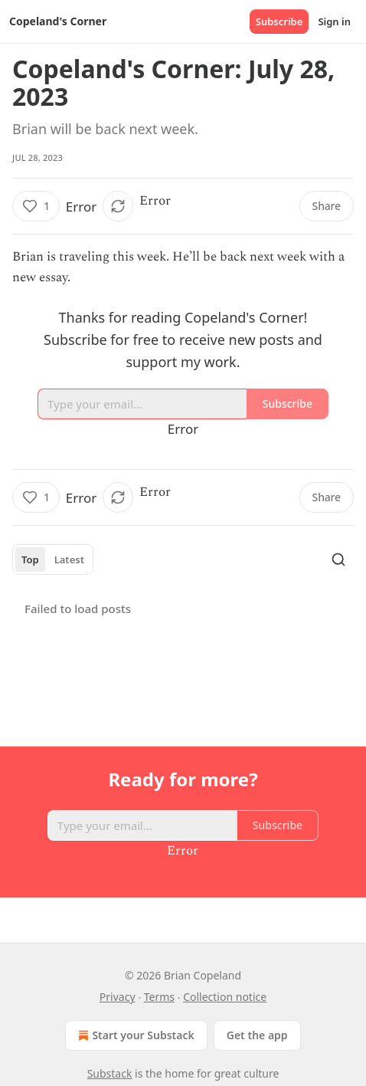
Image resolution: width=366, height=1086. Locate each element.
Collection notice (224, 996)
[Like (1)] (36, 206)
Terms (159, 996)
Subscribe (279, 21)
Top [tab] (30, 559)
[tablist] (52, 559)
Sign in (334, 21)
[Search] (338, 559)
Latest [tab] (69, 559)
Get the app (257, 1035)
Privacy (118, 996)
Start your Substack (134, 1035)
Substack (109, 1073)
